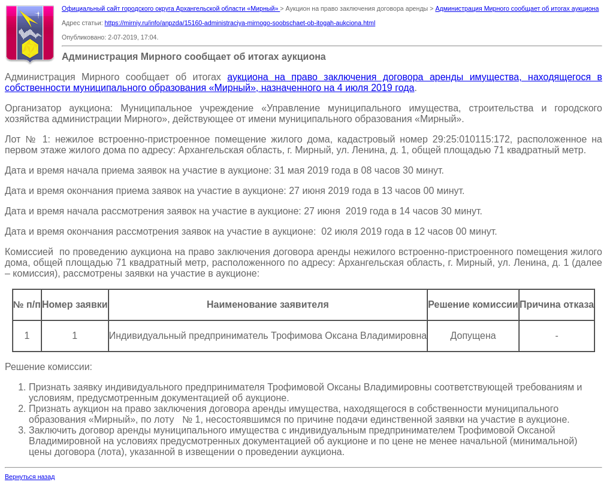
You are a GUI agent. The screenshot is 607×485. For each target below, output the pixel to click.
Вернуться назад (30, 476)
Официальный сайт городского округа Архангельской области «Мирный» (171, 8)
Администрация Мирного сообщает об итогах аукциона (517, 8)
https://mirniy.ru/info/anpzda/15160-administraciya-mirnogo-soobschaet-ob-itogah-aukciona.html (240, 22)
